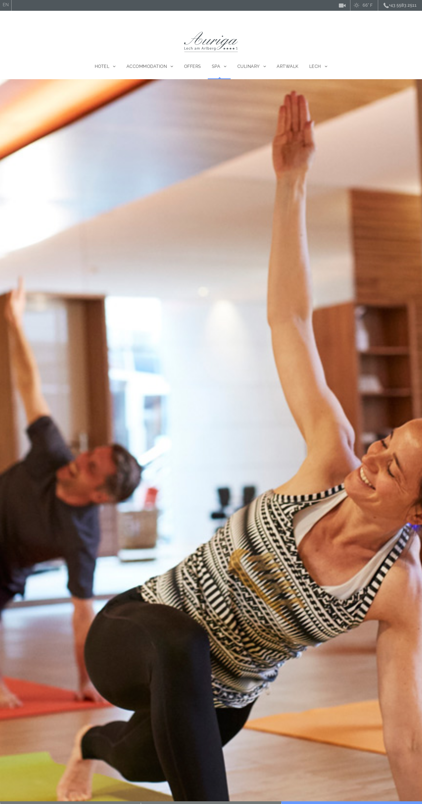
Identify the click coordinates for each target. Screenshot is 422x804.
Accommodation (146, 66)
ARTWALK (287, 66)
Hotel (102, 66)
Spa (216, 66)
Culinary (248, 66)
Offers (192, 66)
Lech (315, 66)
